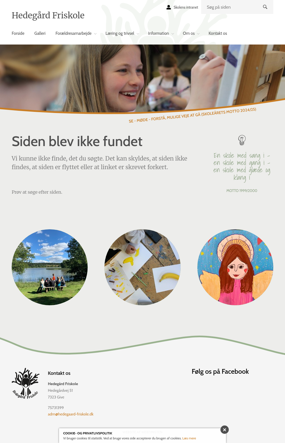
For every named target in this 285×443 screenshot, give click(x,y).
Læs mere (189, 438)
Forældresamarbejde (73, 33)
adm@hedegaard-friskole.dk (71, 414)
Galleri (40, 33)
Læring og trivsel (119, 33)
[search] (237, 7)
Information (158, 33)
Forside (18, 33)
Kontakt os (217, 33)
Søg (265, 11)
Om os (189, 33)
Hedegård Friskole (48, 15)
